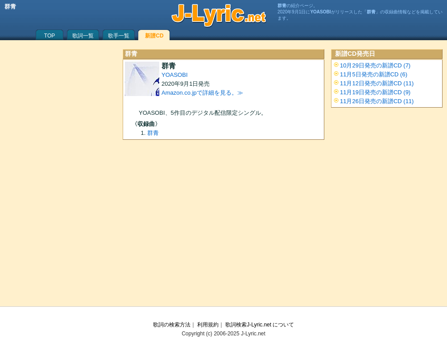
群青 (153, 133)
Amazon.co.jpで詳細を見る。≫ (202, 92)
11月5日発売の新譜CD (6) (373, 74)
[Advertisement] (223, 225)
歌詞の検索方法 (171, 325)
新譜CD (154, 36)
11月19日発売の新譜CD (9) (375, 92)
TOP (49, 36)
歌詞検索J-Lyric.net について (259, 325)
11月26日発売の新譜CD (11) (377, 101)
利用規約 (208, 325)
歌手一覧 (118, 36)
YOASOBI (174, 74)
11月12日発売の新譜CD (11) (377, 83)
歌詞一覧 (83, 36)
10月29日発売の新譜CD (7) (375, 65)
